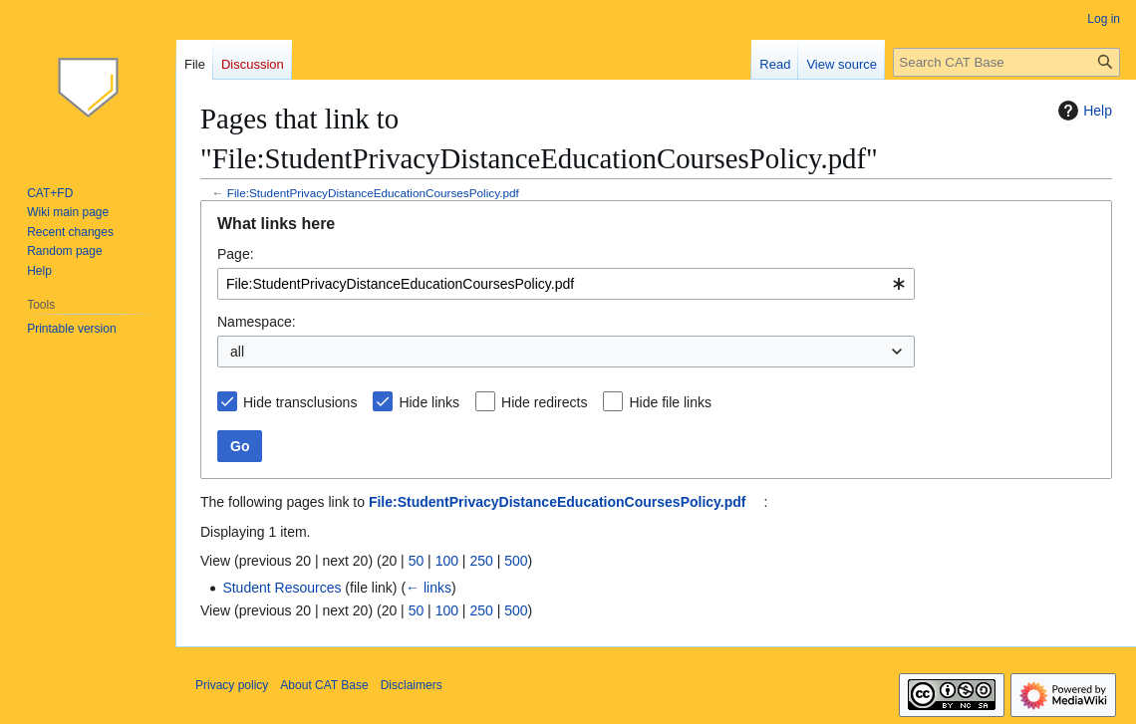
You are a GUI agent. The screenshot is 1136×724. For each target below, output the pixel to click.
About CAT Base (324, 685)
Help (1082, 111)
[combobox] (566, 284)
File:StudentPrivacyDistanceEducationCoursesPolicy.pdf (373, 192)
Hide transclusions (300, 402)
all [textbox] (237, 352)
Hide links (429, 402)
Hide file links (669, 402)
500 (515, 561)
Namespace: (256, 322)
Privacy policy (231, 685)
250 (480, 561)
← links (428, 588)
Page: (235, 254)
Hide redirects (544, 402)
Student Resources (281, 588)
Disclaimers (411, 685)
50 (417, 561)
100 (446, 561)
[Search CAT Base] (1006, 62)
